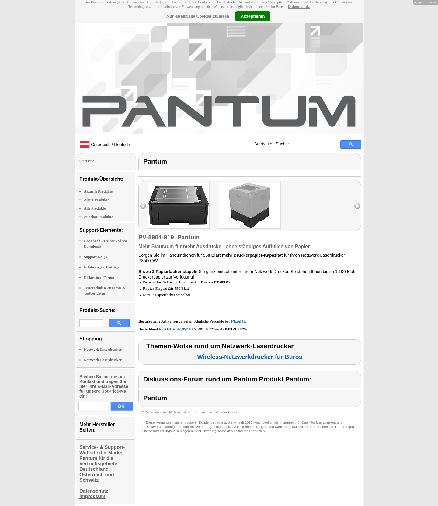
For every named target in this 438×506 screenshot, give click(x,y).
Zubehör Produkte (98, 217)
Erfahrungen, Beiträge (101, 267)
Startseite (263, 144)
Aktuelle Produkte (98, 191)
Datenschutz (299, 7)
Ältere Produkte (96, 200)
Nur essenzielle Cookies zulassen (197, 16)
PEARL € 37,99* (173, 329)
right (357, 206)
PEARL (238, 320)
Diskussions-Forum (99, 277)
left (143, 206)
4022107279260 (210, 329)
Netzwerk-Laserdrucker (103, 349)
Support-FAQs (95, 257)
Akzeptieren (253, 16)
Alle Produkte (95, 208)
